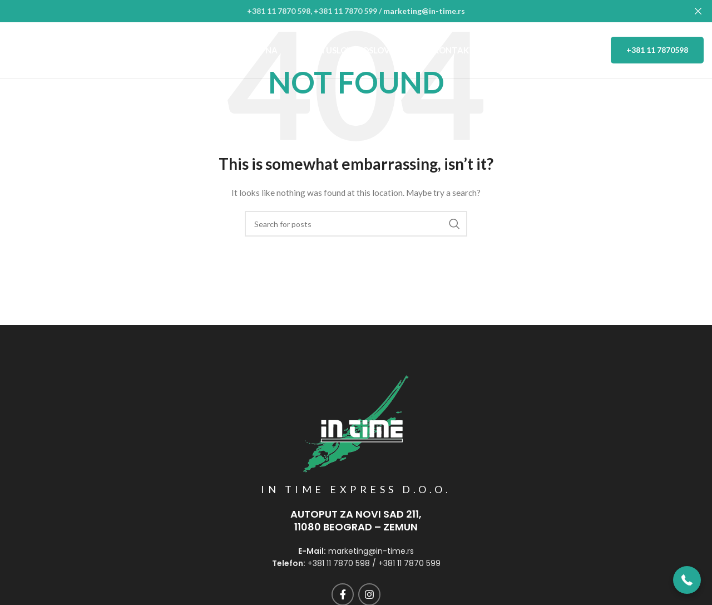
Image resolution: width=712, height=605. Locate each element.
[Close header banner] (698, 11)
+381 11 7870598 (657, 49)
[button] (687, 580)
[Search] (356, 224)
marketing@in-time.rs (424, 11)
